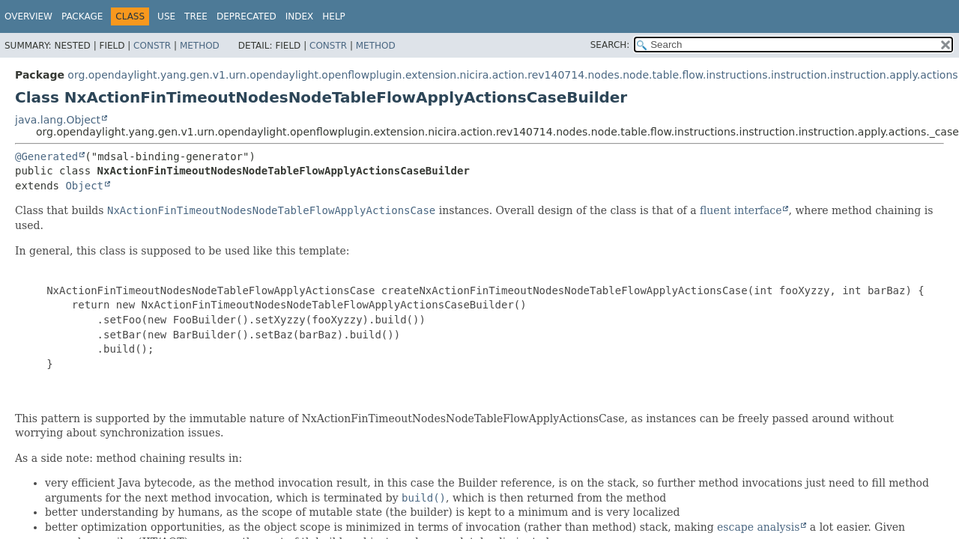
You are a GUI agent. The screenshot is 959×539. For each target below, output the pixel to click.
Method (200, 45)
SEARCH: (610, 45)
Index (299, 16)
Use (166, 16)
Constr (152, 45)
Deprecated (246, 16)
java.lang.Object (57, 120)
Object (84, 186)
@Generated (46, 156)
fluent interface (740, 210)
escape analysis (758, 527)
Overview (28, 16)
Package (82, 16)
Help (333, 16)
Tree (196, 16)
